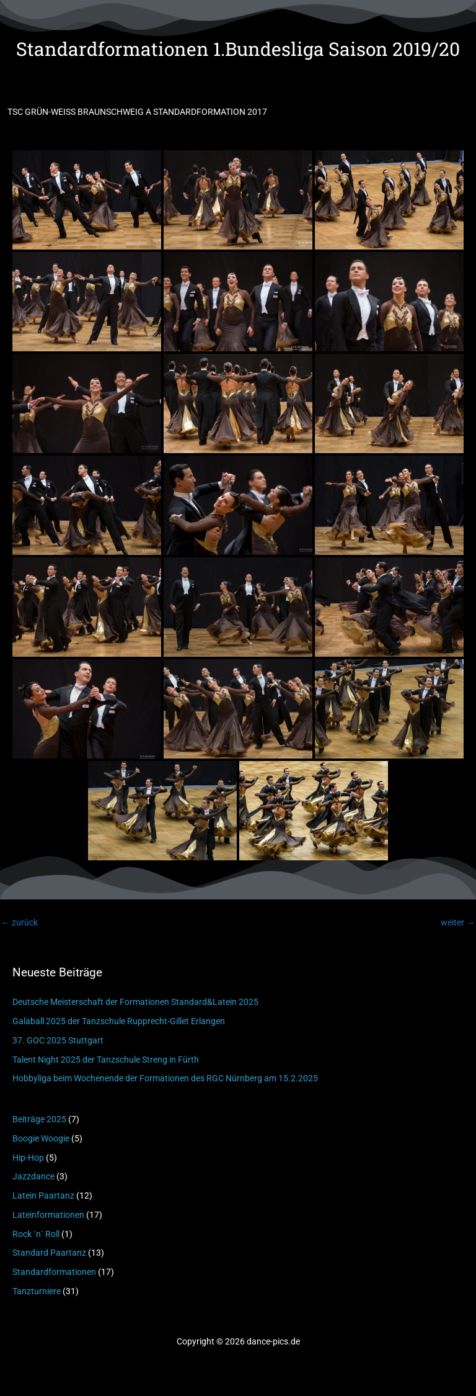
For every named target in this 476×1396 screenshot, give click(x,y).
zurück (19, 922)
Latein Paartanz (43, 1195)
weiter (458, 922)
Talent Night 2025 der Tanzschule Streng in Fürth (105, 1060)
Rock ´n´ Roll (36, 1234)
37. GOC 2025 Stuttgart (58, 1040)
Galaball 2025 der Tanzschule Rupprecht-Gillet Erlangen (118, 1021)
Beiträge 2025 (39, 1119)
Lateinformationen (48, 1215)
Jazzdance (33, 1176)
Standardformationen (54, 1272)
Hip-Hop (28, 1158)
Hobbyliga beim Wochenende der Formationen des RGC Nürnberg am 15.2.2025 (165, 1078)
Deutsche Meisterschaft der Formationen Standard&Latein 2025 (135, 1002)
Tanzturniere (36, 1291)
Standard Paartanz (49, 1253)
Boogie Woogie (40, 1138)
